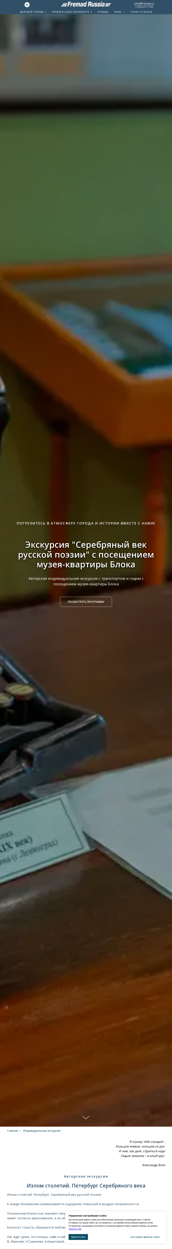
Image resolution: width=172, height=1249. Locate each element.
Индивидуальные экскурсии (42, 1130)
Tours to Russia (141, 11)
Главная (12, 1130)
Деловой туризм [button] (32, 11)
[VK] (27, 6)
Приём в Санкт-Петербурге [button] (71, 11)
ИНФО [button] (118, 11)
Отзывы (103, 11)
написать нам (75, 1229)
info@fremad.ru (144, 3)
